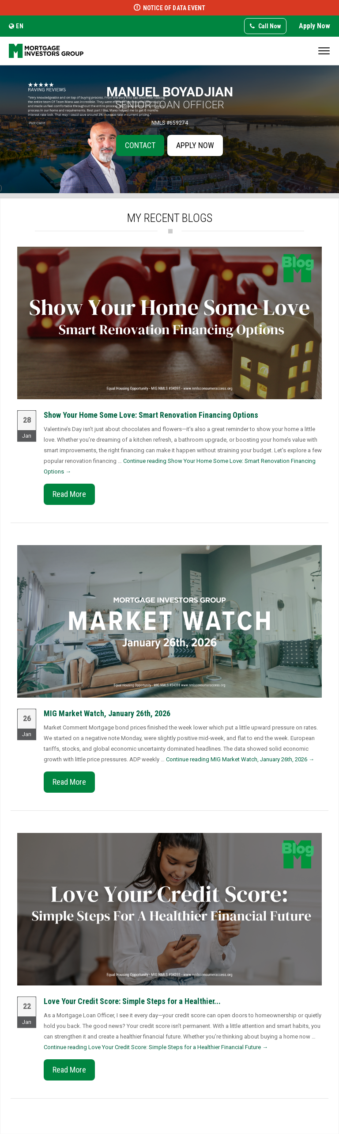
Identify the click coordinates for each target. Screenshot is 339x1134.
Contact (140, 145)
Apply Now (314, 26)
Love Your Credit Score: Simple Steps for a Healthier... (132, 1001)
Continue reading (240, 759)
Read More (69, 494)
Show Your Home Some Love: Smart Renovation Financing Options (151, 415)
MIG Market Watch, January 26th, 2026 (107, 713)
